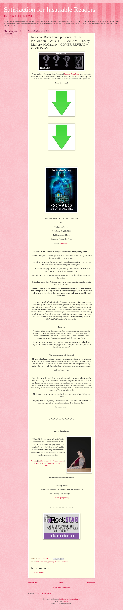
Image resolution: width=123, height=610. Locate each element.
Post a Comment (39, 573)
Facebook (47, 461)
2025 (37, 562)
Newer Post (33, 583)
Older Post (90, 583)
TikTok (43, 463)
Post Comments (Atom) (44, 593)
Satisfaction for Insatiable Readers (49, 9)
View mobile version (61, 587)
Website (34, 461)
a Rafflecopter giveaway (61, 498)
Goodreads (51, 463)
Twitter (40, 461)
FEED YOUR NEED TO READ (18, 16)
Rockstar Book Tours (61, 562)
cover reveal (43, 562)
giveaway (51, 562)
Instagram (36, 463)
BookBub (48, 466)
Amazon (59, 463)
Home (61, 583)
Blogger (65, 601)
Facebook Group (58, 461)
